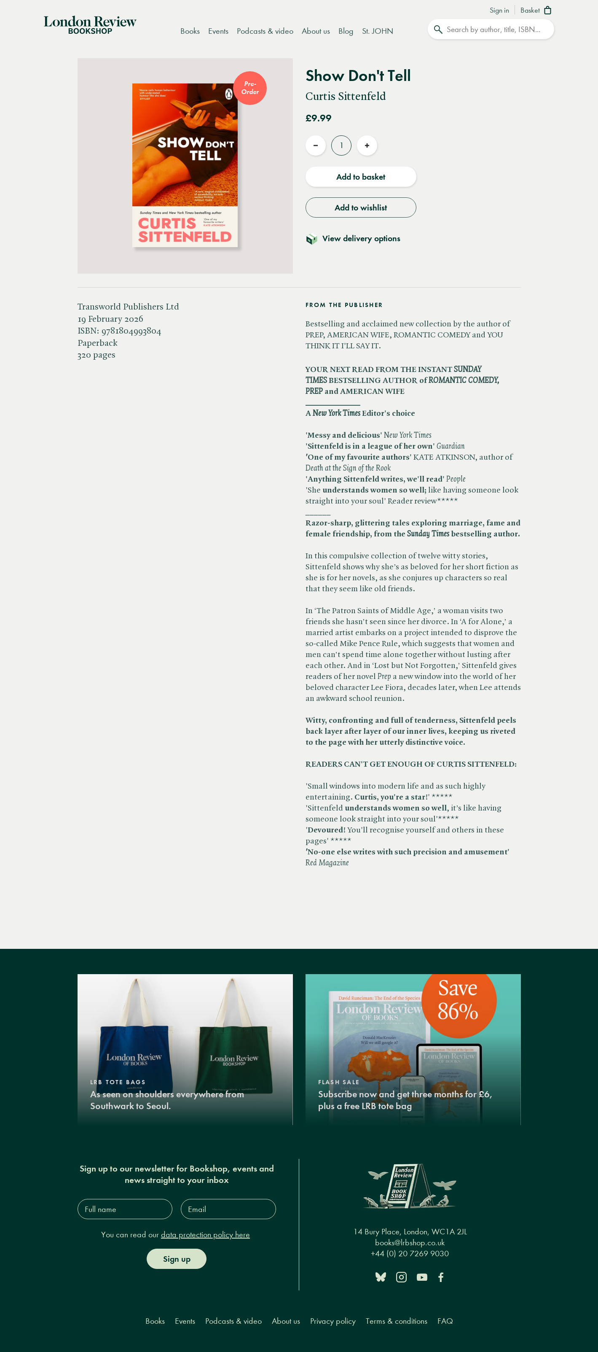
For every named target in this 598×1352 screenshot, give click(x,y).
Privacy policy (333, 1321)
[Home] (90, 24)
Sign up (176, 1259)
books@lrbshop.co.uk (410, 1242)
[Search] (491, 29)
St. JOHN (377, 31)
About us (316, 31)
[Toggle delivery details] (358, 238)
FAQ (445, 1321)
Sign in (499, 10)
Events (218, 31)
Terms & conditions (396, 1321)
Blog (346, 31)
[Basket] (537, 11)
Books (190, 31)
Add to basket (360, 177)
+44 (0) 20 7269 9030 (410, 1253)
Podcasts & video (265, 31)
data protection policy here (205, 1234)
